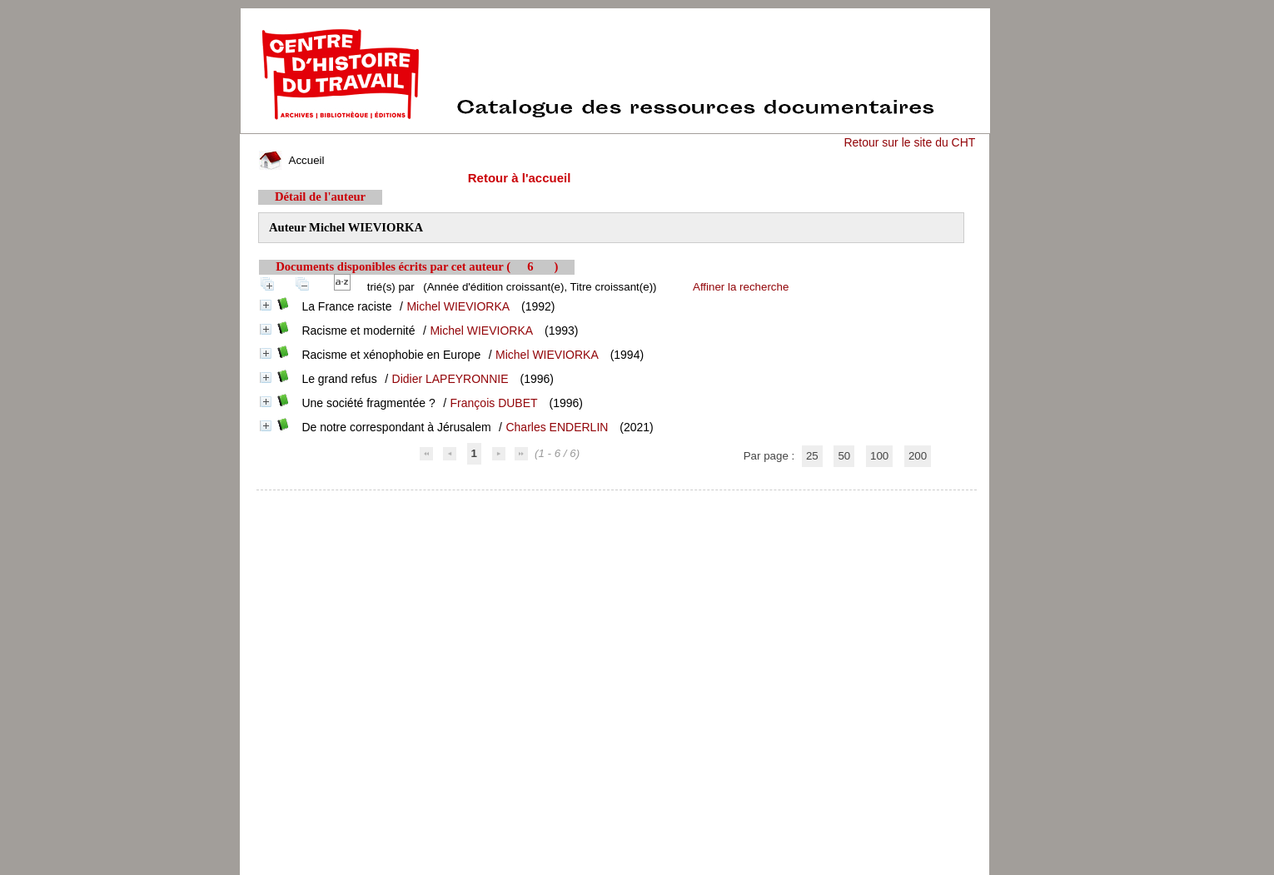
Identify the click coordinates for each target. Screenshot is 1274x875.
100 (879, 456)
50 (844, 456)
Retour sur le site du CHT (909, 142)
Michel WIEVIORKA (458, 306)
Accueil (291, 160)
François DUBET (494, 403)
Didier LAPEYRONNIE (450, 378)
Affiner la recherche (741, 287)
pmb (617, 501)
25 (812, 456)
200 (917, 456)
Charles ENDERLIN (556, 427)
